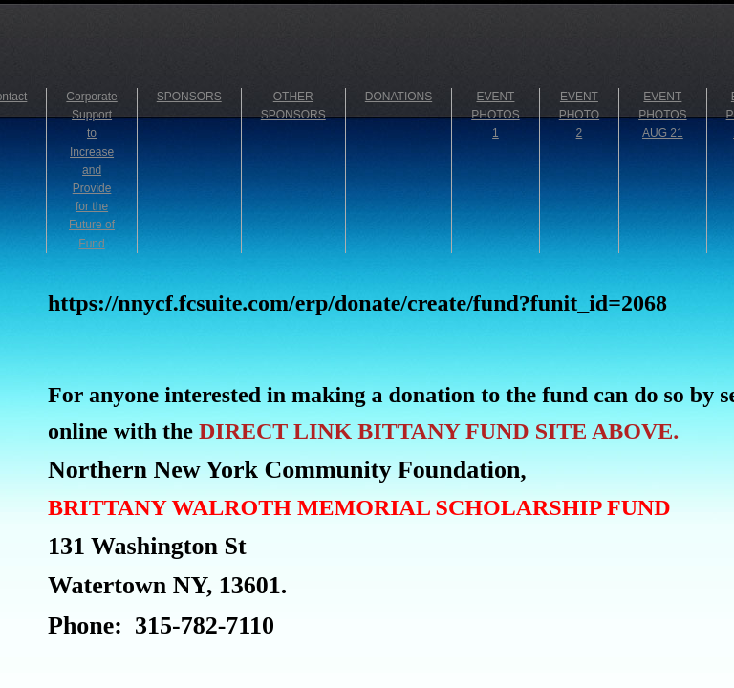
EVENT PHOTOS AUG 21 (662, 115)
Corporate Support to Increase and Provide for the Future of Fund (91, 170)
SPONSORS (189, 96)
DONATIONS (398, 96)
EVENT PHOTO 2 (579, 115)
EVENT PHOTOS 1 (495, 115)
